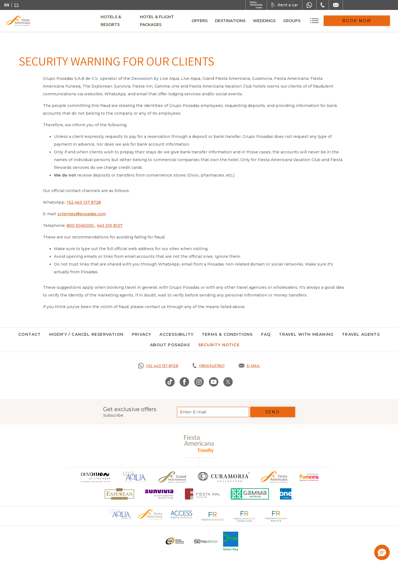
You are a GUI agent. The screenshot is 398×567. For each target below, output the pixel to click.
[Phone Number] (322, 5)
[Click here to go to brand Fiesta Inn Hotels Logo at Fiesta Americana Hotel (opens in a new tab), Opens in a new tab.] (202, 494)
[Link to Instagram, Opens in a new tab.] (199, 382)
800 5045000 (81, 225)
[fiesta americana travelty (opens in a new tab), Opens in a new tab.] (199, 444)
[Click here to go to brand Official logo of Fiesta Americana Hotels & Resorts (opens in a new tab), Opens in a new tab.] (150, 513)
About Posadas (170, 344)
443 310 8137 (109, 225)
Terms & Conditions (227, 334)
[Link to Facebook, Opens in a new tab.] (184, 382)
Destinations (251, 20)
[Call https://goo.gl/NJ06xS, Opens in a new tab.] (158, 365)
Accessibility (176, 334)
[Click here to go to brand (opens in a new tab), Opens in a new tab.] (95, 477)
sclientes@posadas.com (81, 213)
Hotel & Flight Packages (177, 22)
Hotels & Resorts (121, 20)
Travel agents (361, 334)
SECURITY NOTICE (219, 344)
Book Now (367, 20)
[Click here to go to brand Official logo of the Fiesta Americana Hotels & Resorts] (274, 477)
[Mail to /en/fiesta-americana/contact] (336, 5)
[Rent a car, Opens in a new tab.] (284, 5)
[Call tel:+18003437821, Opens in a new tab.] (208, 365)
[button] (382, 552)
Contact (29, 334)
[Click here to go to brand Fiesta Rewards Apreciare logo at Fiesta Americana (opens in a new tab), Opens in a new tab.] (244, 515)
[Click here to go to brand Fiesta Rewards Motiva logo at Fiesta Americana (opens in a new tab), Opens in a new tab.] (275, 515)
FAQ (266, 334)
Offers (221, 20)
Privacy (141, 334)
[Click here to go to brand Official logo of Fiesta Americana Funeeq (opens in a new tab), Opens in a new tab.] (309, 477)
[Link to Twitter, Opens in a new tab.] (228, 382)
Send (272, 412)
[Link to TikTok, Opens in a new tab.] (170, 382)
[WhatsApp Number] (309, 5)
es (16, 4)
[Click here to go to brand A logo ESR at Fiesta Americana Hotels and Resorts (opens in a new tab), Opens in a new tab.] (174, 541)
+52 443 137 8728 (83, 202)
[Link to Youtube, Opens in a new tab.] (213, 382)
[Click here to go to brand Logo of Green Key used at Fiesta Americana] (230, 541)
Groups (313, 20)
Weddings (285, 20)
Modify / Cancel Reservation (86, 334)
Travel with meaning (306, 334)
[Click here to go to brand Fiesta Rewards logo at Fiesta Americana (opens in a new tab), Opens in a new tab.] (212, 515)
